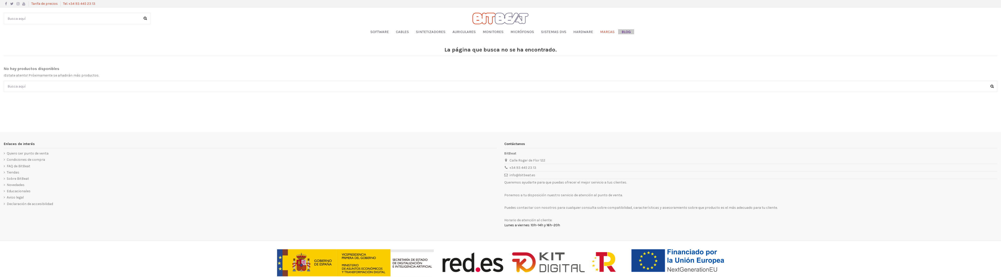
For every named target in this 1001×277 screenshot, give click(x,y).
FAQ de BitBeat (18, 166)
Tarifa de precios (45, 4)
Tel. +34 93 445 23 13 (79, 4)
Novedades (16, 185)
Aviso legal (15, 197)
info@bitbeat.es (522, 175)
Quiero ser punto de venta (28, 153)
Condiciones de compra (26, 160)
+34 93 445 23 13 (523, 168)
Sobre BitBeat (18, 178)
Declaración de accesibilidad (30, 204)
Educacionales (19, 191)
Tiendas (13, 172)
